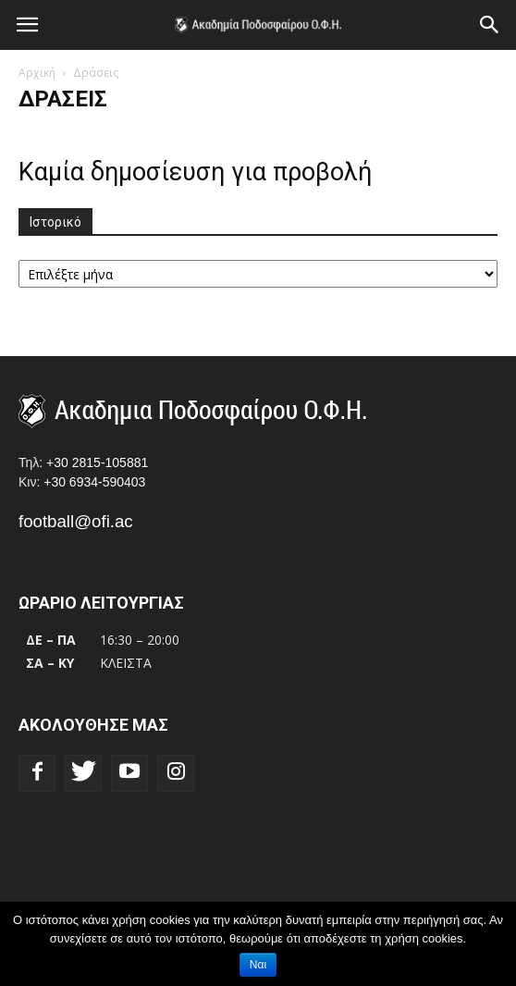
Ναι (258, 964)
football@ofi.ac (75, 521)
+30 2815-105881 (97, 462)
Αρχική (36, 72)
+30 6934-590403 (94, 482)
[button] (490, 25)
